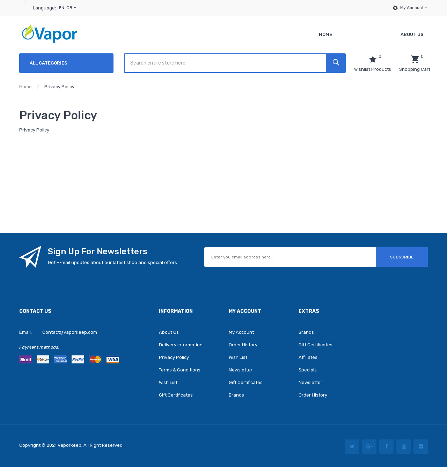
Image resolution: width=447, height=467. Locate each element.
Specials (308, 369)
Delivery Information (181, 344)
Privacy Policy (59, 86)
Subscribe (402, 257)
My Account (414, 7)
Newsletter (240, 369)
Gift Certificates (176, 395)
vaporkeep (69, 445)
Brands (236, 395)
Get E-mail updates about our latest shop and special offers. (113, 262)
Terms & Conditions (179, 369)
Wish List (168, 382)
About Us (169, 332)
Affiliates (308, 357)
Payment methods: (39, 347)
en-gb (67, 7)
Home (25, 86)
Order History (243, 344)
